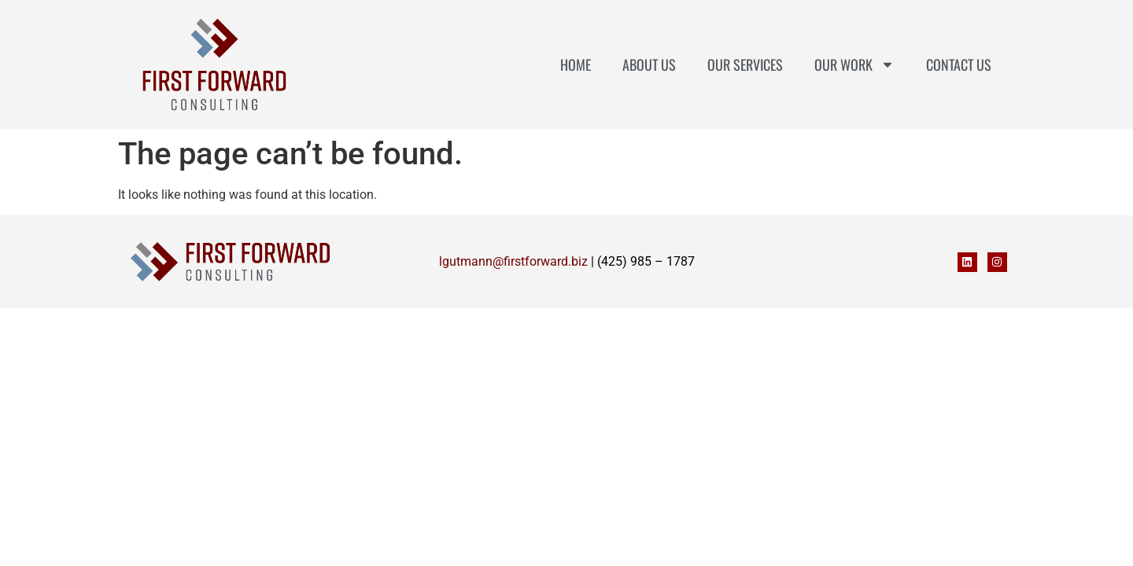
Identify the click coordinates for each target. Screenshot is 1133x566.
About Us (649, 64)
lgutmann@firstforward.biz (513, 261)
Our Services (745, 64)
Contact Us (958, 64)
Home (575, 64)
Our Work (854, 64)
